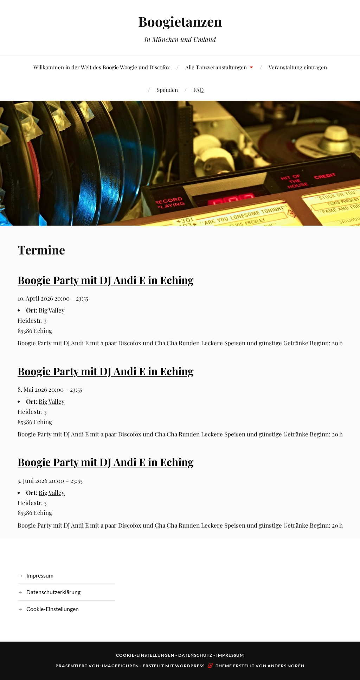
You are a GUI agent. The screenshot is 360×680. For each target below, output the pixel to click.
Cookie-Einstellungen (52, 608)
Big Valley (52, 310)
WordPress (190, 665)
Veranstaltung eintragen (298, 67)
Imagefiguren (120, 665)
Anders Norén (286, 665)
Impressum (39, 575)
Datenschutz (195, 655)
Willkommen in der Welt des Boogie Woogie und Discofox (101, 67)
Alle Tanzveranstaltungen (216, 67)
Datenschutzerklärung (53, 591)
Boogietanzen (180, 21)
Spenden (167, 89)
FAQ (198, 89)
